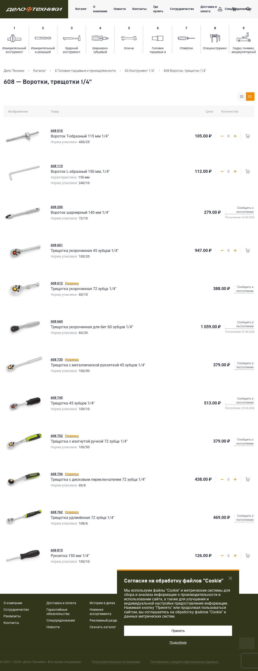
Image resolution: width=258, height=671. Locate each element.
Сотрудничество (182, 9)
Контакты (139, 9)
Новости (120, 9)
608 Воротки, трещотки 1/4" (185, 71)
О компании (100, 9)
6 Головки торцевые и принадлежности (85, 71)
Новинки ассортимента (100, 612)
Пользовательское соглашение (116, 662)
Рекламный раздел (104, 620)
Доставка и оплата (208, 9)
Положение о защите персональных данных (184, 662)
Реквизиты (12, 616)
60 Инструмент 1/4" (140, 71)
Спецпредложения (60, 620)
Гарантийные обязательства (58, 612)
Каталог (81, 9)
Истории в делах (102, 603)
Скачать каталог (103, 627)
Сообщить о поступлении (245, 210)
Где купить (158, 9)
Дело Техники (14, 71)
